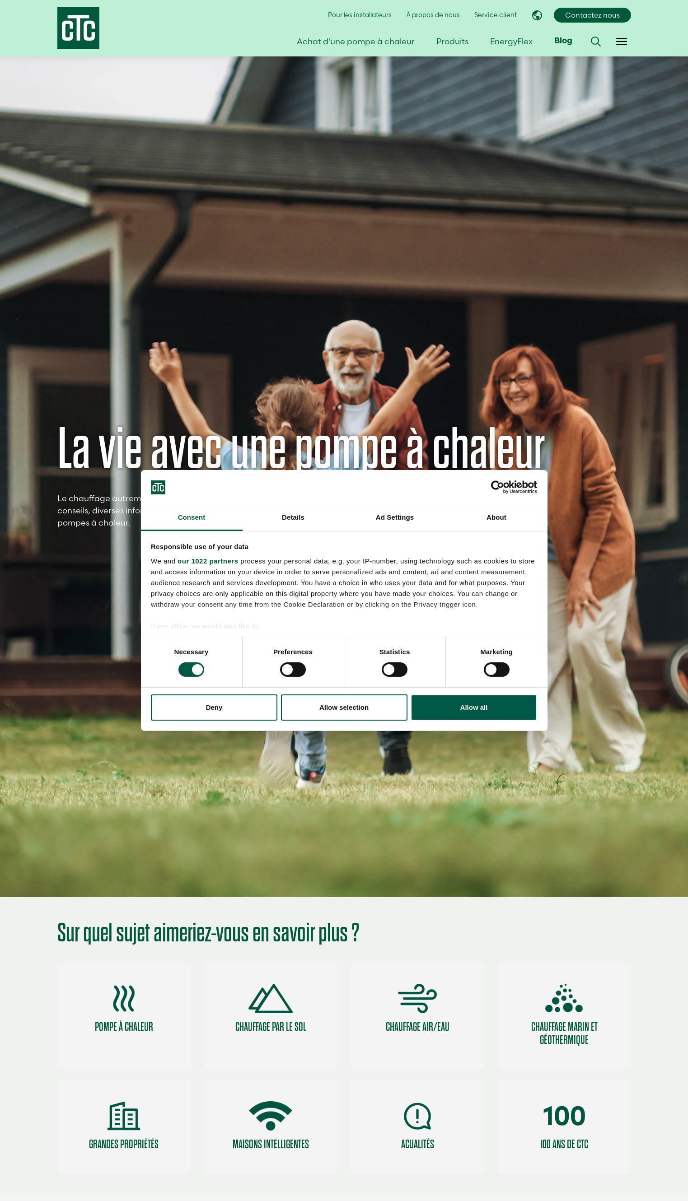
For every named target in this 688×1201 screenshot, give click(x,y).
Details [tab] (293, 517)
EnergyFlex (511, 41)
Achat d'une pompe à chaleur (356, 41)
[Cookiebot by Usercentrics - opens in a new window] (497, 487)
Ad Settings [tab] (395, 517)
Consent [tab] (192, 517)
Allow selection (344, 707)
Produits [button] (452, 41)
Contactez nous (592, 15)
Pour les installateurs (360, 15)
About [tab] (496, 517)
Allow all (474, 707)
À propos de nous (433, 15)
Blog (563, 41)
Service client (495, 15)
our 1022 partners (208, 561)
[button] (595, 41)
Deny (214, 707)
